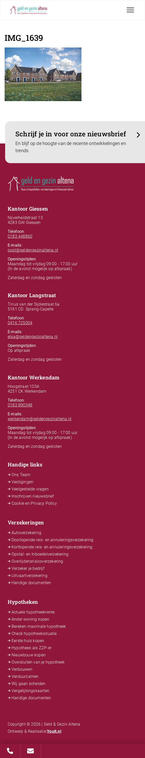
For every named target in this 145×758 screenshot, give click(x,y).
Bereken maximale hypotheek (39, 626)
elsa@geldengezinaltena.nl (33, 336)
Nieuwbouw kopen (29, 655)
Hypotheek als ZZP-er (31, 647)
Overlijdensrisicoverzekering (37, 561)
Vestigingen (22, 481)
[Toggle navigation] (130, 10)
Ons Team (21, 474)
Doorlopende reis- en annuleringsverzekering (53, 539)
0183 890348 (20, 405)
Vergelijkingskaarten (30, 690)
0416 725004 (20, 322)
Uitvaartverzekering (29, 575)
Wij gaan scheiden (28, 683)
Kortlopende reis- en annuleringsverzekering (52, 547)
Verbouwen (22, 669)
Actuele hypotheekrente (33, 612)
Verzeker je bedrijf (28, 568)
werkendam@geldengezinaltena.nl (39, 418)
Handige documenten (31, 582)
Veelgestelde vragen (30, 489)
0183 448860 (20, 236)
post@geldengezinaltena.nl (33, 250)
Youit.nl (54, 731)
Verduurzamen (25, 676)
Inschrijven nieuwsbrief (33, 496)
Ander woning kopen (30, 619)
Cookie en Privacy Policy (34, 503)
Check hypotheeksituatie (34, 633)
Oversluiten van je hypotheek (38, 662)
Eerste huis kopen (28, 640)
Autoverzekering (26, 532)
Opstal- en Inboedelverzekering (40, 554)
